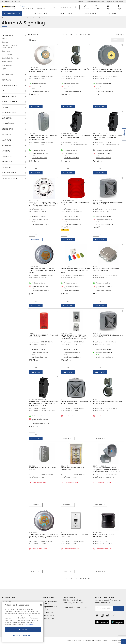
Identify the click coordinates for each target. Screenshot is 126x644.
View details (68, 438)
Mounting (6, 145)
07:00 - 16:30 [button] (26, 8)
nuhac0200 (33, 333)
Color (5, 107)
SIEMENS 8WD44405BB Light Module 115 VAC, (75, 203)
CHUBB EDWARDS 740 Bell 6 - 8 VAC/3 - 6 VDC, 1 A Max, (75, 70)
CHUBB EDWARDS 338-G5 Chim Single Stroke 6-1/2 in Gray (43, 70)
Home (4, 18)
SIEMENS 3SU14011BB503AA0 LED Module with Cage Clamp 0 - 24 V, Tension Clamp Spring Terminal (43, 403)
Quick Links (48, 597)
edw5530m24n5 (99, 466)
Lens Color (7, 162)
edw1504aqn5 (66, 333)
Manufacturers (9, 96)
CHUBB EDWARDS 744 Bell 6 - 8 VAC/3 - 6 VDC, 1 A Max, (107, 402)
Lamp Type (6, 140)
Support (7, 2)
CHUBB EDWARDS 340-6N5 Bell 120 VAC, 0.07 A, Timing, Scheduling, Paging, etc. (107, 70)
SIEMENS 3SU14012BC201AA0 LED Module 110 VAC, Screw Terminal (75, 136)
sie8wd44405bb (67, 200)
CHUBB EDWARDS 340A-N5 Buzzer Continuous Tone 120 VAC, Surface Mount (42, 270)
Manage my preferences (22, 635)
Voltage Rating (9, 85)
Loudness (6, 134)
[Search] (65, 7)
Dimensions (7, 156)
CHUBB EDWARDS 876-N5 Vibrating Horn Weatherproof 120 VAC (76, 402)
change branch (41, 8)
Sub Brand (7, 118)
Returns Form (48, 615)
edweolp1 (65, 466)
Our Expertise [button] (39, 13)
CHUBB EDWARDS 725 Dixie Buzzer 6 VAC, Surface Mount (106, 269)
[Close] (40, 604)
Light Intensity (9, 173)
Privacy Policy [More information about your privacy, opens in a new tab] (30, 624)
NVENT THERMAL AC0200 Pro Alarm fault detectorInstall (43, 336)
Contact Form (48, 619)
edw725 (96, 267)
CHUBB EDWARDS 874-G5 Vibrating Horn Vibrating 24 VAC (108, 203)
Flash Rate (7, 167)
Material (6, 151)
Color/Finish (8, 123)
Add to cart (36, 106)
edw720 (32, 466)
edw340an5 (33, 267)
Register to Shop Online (114, 2)
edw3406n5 (98, 67)
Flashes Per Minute (11, 178)
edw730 (32, 134)
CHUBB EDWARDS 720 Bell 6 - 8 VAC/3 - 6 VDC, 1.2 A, (43, 469)
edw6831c (65, 532)
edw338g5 (33, 67)
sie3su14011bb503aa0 (37, 400)
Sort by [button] (119, 34)
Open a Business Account (95, 2)
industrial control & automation (19, 18)
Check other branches (39, 91)
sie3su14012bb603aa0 (101, 134)
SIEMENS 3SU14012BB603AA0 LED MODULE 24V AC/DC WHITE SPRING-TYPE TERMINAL (108, 137)
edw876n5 (65, 400)
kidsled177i (33, 200)
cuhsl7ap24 (98, 532)
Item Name (6, 80)
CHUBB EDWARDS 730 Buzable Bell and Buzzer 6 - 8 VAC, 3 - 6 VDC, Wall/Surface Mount (43, 137)
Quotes (81, 2)
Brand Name (7, 74)
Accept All (23, 629)
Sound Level (7, 129)
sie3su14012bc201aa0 (69, 134)
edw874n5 (97, 333)
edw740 (64, 67)
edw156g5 (33, 532)
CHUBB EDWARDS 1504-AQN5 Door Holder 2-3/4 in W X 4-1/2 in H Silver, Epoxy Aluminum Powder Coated (74, 337)
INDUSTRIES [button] (65, 13)
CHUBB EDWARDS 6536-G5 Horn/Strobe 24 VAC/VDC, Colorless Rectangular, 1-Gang (75, 270)
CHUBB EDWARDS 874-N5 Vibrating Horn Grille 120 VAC (108, 336)
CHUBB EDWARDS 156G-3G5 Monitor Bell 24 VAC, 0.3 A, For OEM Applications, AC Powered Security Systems (43, 536)
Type (4, 91)
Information (8, 597)
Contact (113, 13)
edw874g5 (97, 200)
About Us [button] (89, 13)
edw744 (96, 400)
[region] (23, 622)
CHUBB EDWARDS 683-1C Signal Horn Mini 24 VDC (74, 535)
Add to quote (36, 239)
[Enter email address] (104, 608)
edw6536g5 (66, 267)
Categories (7, 35)
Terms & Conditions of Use (75, 641)
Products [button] (12, 13)
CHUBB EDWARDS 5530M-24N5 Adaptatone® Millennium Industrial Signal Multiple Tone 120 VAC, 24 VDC (107, 469)
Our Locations (48, 612)
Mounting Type (9, 112)
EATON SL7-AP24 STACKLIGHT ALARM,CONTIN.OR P (104, 535)
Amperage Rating (10, 102)
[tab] (14, 35)
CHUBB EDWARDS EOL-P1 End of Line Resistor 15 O (74, 469)
